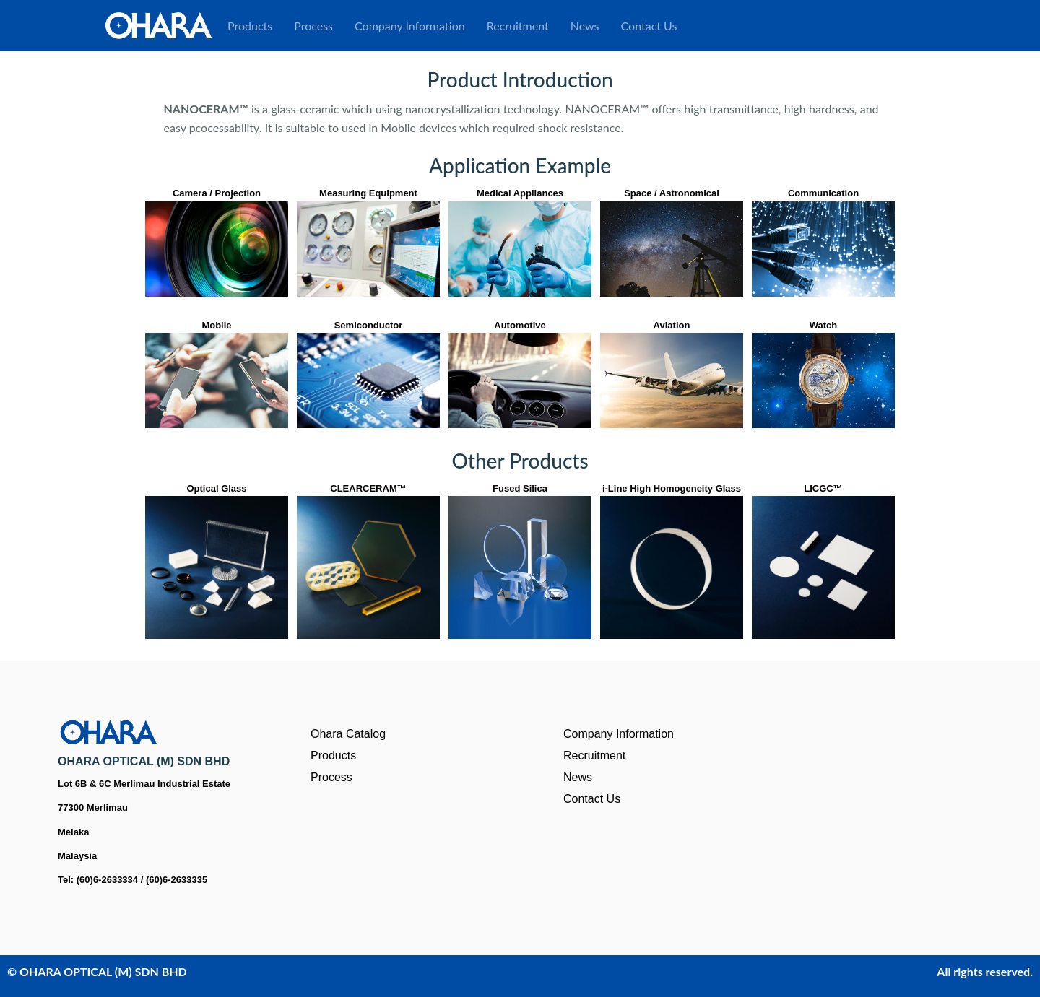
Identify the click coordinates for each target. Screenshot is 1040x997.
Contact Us (649, 25)
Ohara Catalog (348, 734)
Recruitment (518, 25)
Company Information (410, 25)
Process (313, 25)
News (585, 25)
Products (250, 25)
